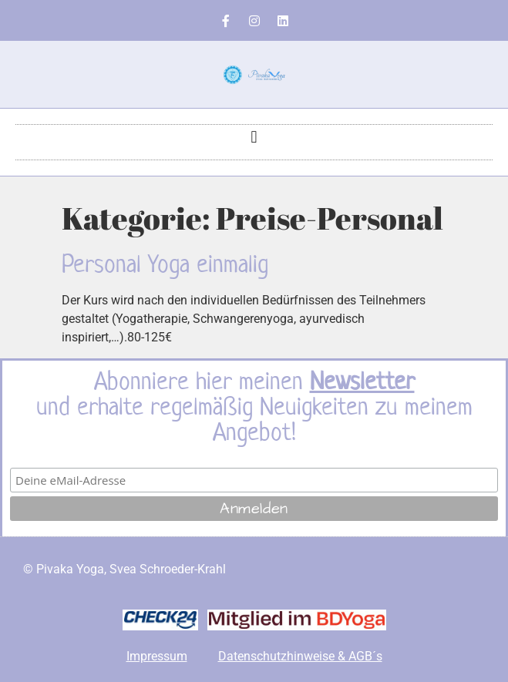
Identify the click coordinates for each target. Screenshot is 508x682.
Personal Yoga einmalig (165, 263)
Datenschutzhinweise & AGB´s (300, 656)
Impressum (156, 656)
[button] (254, 137)
